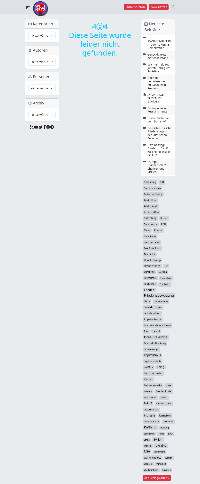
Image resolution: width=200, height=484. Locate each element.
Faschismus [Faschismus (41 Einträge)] (150, 277)
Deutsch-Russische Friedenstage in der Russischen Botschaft (159, 133)
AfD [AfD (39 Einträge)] (162, 182)
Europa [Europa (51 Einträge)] (163, 271)
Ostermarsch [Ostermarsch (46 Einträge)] (151, 409)
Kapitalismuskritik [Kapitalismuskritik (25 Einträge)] (152, 361)
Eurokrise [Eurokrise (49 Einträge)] (149, 271)
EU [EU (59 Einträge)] (166, 266)
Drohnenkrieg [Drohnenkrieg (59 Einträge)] (152, 266)
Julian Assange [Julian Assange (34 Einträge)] (151, 349)
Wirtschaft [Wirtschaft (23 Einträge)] (161, 463)
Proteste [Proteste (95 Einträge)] (149, 415)
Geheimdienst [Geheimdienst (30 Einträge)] (161, 301)
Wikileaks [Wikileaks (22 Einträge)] (148, 463)
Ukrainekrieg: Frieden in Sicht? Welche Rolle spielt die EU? (159, 150)
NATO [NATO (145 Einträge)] (148, 403)
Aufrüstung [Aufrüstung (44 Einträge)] (150, 218)
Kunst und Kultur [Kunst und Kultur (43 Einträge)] (153, 373)
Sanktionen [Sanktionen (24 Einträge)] (149, 433)
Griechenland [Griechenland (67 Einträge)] (152, 313)
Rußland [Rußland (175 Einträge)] (150, 427)
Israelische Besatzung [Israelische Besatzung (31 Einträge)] (155, 343)
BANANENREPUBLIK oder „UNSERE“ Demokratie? (159, 44)
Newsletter (159, 7)
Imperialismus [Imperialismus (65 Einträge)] (152, 319)
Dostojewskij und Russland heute (158, 109)
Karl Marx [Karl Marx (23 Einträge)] (148, 367)
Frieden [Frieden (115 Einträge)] (149, 290)
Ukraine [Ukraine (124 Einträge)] (160, 445)
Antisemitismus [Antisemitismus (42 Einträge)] (152, 188)
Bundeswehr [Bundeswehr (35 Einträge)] (150, 224)
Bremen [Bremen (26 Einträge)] (164, 218)
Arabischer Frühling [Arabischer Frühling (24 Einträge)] (153, 194)
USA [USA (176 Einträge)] (147, 451)
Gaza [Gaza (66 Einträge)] (147, 301)
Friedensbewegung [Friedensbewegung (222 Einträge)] (159, 295)
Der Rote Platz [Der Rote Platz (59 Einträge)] (152, 248)
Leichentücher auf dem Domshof (159, 119)
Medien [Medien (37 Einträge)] (148, 391)
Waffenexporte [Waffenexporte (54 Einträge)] (152, 457)
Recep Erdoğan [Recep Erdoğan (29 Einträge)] (151, 421)
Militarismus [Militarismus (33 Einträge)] (150, 397)
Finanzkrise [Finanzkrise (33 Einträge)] (166, 277)
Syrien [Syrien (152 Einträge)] (158, 439)
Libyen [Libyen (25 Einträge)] (169, 385)
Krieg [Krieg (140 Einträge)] (160, 367)
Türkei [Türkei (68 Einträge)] (148, 445)
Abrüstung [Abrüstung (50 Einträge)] (150, 182)
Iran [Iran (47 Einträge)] (146, 331)
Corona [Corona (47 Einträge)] (158, 230)
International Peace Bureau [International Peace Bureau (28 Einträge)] (157, 325)
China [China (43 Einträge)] (147, 230)
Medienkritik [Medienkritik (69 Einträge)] (163, 391)
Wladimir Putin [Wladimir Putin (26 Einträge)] (151, 470)
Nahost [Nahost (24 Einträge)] (164, 397)
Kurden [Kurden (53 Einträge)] (148, 379)
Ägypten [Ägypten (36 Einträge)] (166, 469)
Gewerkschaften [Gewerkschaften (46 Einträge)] (153, 307)
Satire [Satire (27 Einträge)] (161, 433)
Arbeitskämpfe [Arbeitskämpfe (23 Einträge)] (151, 206)
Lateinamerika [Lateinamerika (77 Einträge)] (153, 385)
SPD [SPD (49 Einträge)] (170, 433)
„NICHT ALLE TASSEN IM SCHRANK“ (155, 98)
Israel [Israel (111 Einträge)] (156, 331)
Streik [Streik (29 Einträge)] (147, 439)
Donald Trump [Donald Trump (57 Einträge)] (152, 260)
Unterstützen (135, 7)
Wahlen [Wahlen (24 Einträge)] (168, 457)
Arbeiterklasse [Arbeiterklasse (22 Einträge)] (150, 200)
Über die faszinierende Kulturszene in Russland (156, 83)
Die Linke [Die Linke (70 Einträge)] (149, 254)
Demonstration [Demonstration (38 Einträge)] (152, 242)
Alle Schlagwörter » (156, 478)
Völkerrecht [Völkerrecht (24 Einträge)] (159, 451)
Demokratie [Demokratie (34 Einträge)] (150, 236)
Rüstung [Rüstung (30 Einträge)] (164, 427)
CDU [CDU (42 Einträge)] (163, 224)
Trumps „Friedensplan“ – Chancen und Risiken (157, 167)
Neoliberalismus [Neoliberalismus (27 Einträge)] (164, 403)
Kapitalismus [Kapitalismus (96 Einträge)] (152, 355)
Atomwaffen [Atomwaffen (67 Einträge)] (151, 212)
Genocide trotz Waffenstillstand (157, 56)
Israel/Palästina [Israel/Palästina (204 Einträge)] (156, 337)
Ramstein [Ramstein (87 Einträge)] (165, 415)
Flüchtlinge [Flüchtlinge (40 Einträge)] (150, 283)
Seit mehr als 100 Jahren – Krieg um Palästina (158, 68)
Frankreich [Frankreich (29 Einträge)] (165, 283)
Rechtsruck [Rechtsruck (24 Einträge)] (168, 421)
